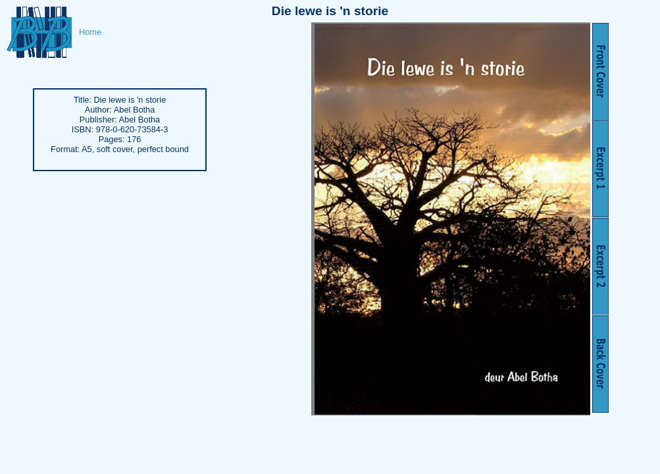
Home (90, 32)
